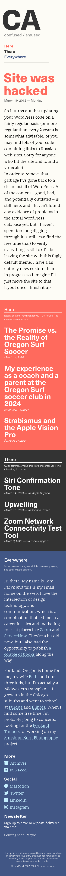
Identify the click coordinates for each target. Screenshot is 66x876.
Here (8, 46)
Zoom (45, 629)
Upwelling (21, 504)
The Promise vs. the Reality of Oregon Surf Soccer (30, 340)
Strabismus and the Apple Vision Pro (31, 427)
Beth (33, 676)
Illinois (38, 707)
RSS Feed (15, 769)
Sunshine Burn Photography (31, 737)
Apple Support (41, 493)
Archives (15, 763)
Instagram (16, 807)
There (9, 51)
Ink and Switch (41, 510)
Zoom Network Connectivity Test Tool (33, 528)
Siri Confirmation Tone (32, 483)
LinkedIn (15, 800)
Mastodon (16, 786)
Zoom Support (39, 541)
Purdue (16, 707)
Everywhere (15, 56)
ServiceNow (15, 635)
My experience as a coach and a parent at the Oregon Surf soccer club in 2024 (31, 385)
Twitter (14, 793)
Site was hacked (29, 83)
